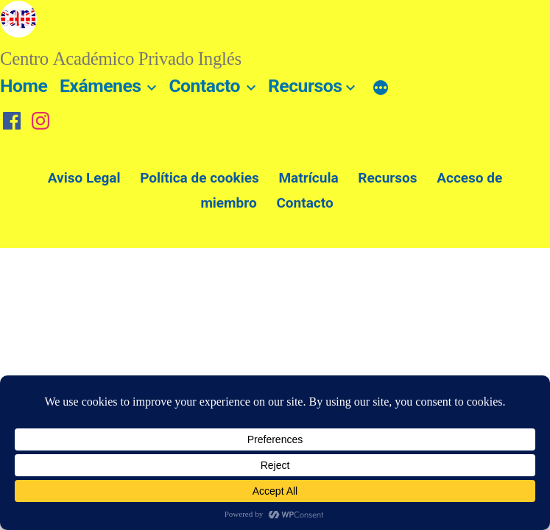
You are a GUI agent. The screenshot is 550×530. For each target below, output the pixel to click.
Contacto (204, 85)
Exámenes (100, 85)
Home (23, 85)
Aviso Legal (84, 177)
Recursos (305, 85)
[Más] (380, 89)
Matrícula (308, 177)
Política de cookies (199, 177)
